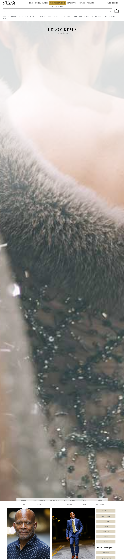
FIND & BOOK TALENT (57, 3)
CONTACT (81, 3)
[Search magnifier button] (109, 11)
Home (31, 3)
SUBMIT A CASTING (41, 3)
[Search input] (55, 10)
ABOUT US (90, 3)
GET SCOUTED (71, 3)
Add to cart (106, 516)
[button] (105, 536)
